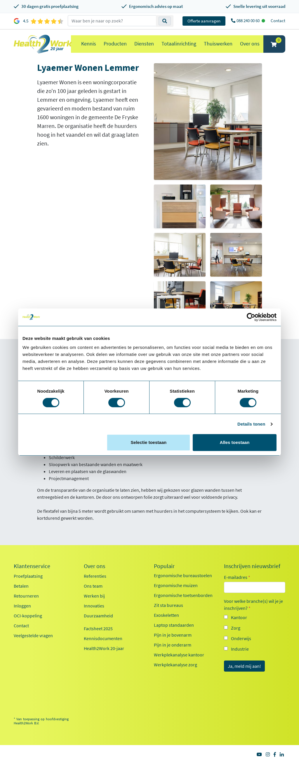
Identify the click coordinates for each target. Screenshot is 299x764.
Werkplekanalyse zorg (175, 665)
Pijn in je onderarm (172, 645)
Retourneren (26, 596)
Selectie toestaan (149, 442)
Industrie (240, 649)
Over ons (250, 43)
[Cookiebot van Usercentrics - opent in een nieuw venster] (251, 317)
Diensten (144, 43)
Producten (115, 43)
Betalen (21, 586)
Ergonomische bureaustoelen (183, 575)
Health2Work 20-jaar (104, 648)
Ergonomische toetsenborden (183, 595)
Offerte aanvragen (203, 21)
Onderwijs (241, 638)
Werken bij (94, 596)
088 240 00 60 (248, 20)
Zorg (235, 628)
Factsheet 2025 (98, 628)
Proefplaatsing (28, 576)
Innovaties (94, 606)
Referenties (95, 576)
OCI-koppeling (28, 616)
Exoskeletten (166, 615)
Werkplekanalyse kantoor (179, 655)
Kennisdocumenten (103, 638)
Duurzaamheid (98, 616)
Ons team (93, 586)
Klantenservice (32, 566)
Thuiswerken (218, 43)
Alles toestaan (235, 442)
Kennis (88, 43)
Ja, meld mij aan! (244, 666)
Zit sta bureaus (168, 605)
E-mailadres (237, 577)
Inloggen (22, 606)
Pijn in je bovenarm (173, 635)
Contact (278, 20)
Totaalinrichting (178, 43)
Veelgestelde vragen (33, 635)
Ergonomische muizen (176, 585)
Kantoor (239, 617)
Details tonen (251, 423)
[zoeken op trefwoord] (112, 20)
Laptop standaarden (174, 625)
